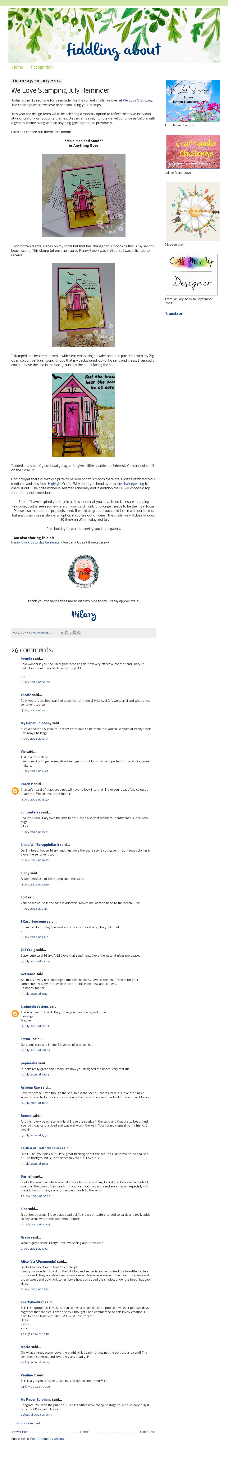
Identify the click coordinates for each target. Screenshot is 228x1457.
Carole (26, 695)
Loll (24, 897)
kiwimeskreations (35, 1007)
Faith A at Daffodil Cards (41, 1148)
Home (17, 68)
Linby (25, 873)
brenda (26, 658)
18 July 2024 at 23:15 (34, 937)
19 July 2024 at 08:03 (35, 1050)
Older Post (147, 1432)
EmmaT (26, 1039)
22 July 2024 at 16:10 (35, 1334)
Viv (23, 752)
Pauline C (28, 1375)
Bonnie (26, 1116)
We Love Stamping (137, 100)
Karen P (27, 784)
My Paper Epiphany (36, 723)
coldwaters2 (30, 812)
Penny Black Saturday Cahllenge (35, 542)
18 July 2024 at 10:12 (34, 710)
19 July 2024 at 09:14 (35, 1074)
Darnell (26, 1176)
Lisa (24, 1209)
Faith (15, 132)
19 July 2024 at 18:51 (34, 1163)
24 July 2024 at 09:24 (35, 1386)
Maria (25, 1347)
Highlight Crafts (60, 484)
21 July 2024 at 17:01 (34, 1248)
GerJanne (28, 974)
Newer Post (20, 1432)
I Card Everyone (33, 922)
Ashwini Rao (30, 1088)
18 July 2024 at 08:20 (35, 682)
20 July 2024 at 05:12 (35, 1196)
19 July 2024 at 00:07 (36, 961)
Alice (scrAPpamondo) (38, 1262)
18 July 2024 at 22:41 (35, 909)
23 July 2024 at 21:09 (35, 1362)
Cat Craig (28, 950)
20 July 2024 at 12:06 (35, 1224)
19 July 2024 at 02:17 (35, 1026)
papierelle (29, 1063)
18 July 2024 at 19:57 (35, 860)
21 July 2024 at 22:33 (35, 1289)
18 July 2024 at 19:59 (35, 884)
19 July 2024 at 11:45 (34, 1103)
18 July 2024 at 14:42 (35, 771)
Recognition (42, 68)
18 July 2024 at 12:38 (34, 738)
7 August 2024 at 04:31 (37, 1415)
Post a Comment (28, 1423)
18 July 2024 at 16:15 (34, 832)
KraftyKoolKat (32, 1302)
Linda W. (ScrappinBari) (40, 845)
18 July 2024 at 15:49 (35, 799)
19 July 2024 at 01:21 (35, 994)
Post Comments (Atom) (47, 1439)
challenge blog (133, 484)
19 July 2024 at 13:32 (34, 1135)
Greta (25, 1237)
